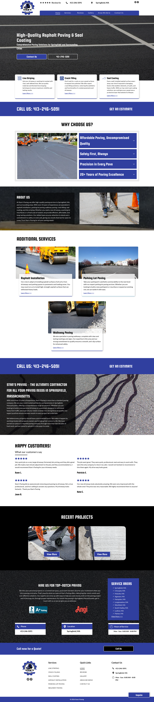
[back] (22, 543)
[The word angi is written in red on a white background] (81, 609)
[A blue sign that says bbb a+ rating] (38, 609)
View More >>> (117, 616)
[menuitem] (57, 12)
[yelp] (135, 2)
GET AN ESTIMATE (121, 109)
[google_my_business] (138, 2)
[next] (131, 543)
